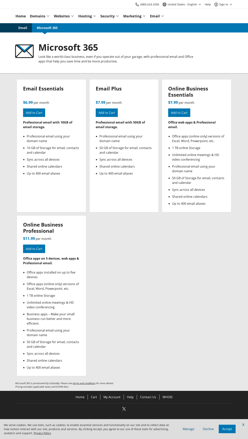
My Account (112, 397)
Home (80, 397)
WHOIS (168, 397)
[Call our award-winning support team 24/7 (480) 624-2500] (207, 4)
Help (130, 397)
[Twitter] (124, 410)
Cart (94, 397)
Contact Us (148, 397)
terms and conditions (84, 383)
